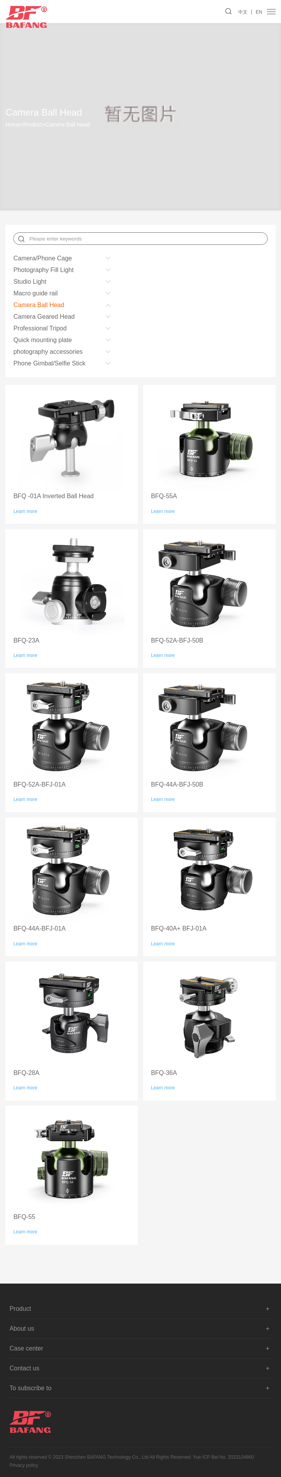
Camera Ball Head (67, 124)
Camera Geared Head (43, 316)
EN (259, 12)
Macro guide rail (35, 293)
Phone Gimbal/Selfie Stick (49, 363)
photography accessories (48, 351)
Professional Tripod (40, 328)
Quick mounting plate (42, 340)
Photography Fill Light (43, 270)
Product (32, 124)
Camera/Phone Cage (42, 258)
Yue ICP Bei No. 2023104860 (223, 1457)
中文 (243, 12)
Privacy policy (23, 1465)
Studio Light (29, 281)
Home (14, 124)
